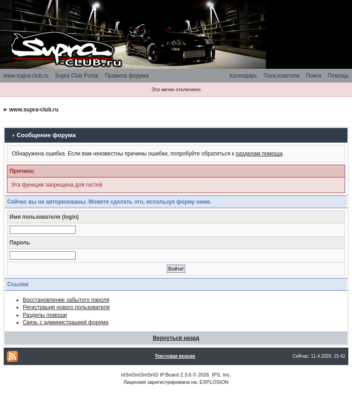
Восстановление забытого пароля (66, 300)
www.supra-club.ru (26, 75)
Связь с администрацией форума (66, 322)
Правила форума (126, 75)
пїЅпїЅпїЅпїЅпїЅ (140, 374)
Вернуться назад (176, 338)
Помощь (338, 75)
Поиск (313, 75)
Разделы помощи (45, 315)
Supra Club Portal (77, 75)
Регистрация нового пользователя (66, 307)
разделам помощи (259, 153)
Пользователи (281, 75)
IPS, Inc (221, 374)
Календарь (243, 75)
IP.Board (169, 374)
